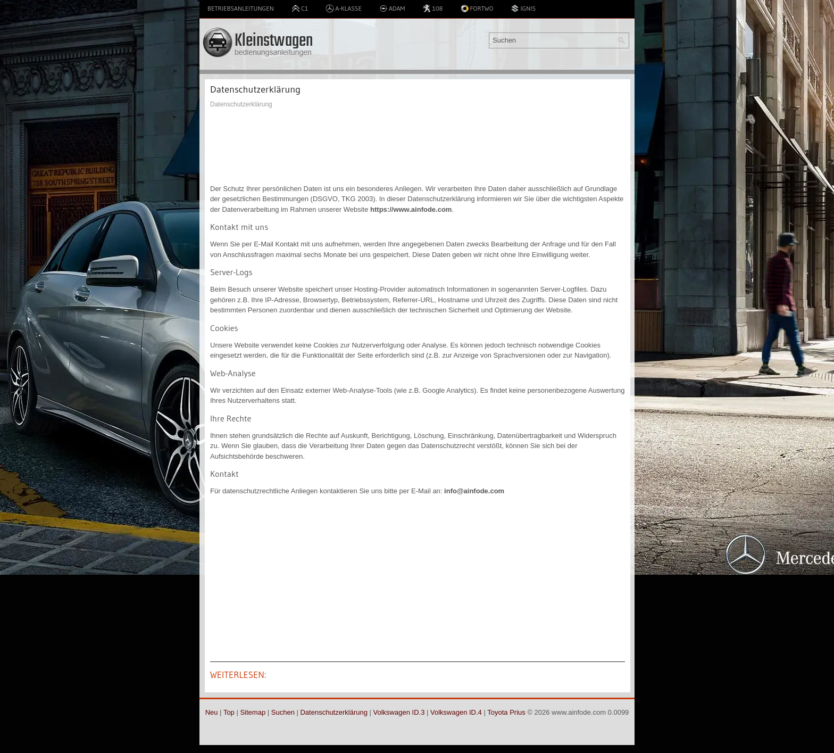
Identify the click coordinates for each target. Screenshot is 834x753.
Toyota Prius (506, 712)
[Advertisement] (417, 146)
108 (432, 8)
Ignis (523, 8)
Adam (392, 8)
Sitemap (252, 712)
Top (229, 712)
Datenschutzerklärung (333, 712)
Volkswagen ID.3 (399, 712)
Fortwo (477, 8)
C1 (299, 8)
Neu (211, 712)
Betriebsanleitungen (240, 8)
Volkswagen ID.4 (456, 712)
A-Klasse (344, 8)
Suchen (283, 712)
